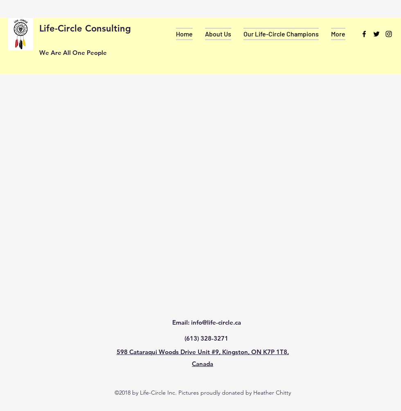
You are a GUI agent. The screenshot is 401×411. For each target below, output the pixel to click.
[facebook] (364, 34)
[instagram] (389, 34)
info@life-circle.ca (216, 322)
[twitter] (376, 34)
